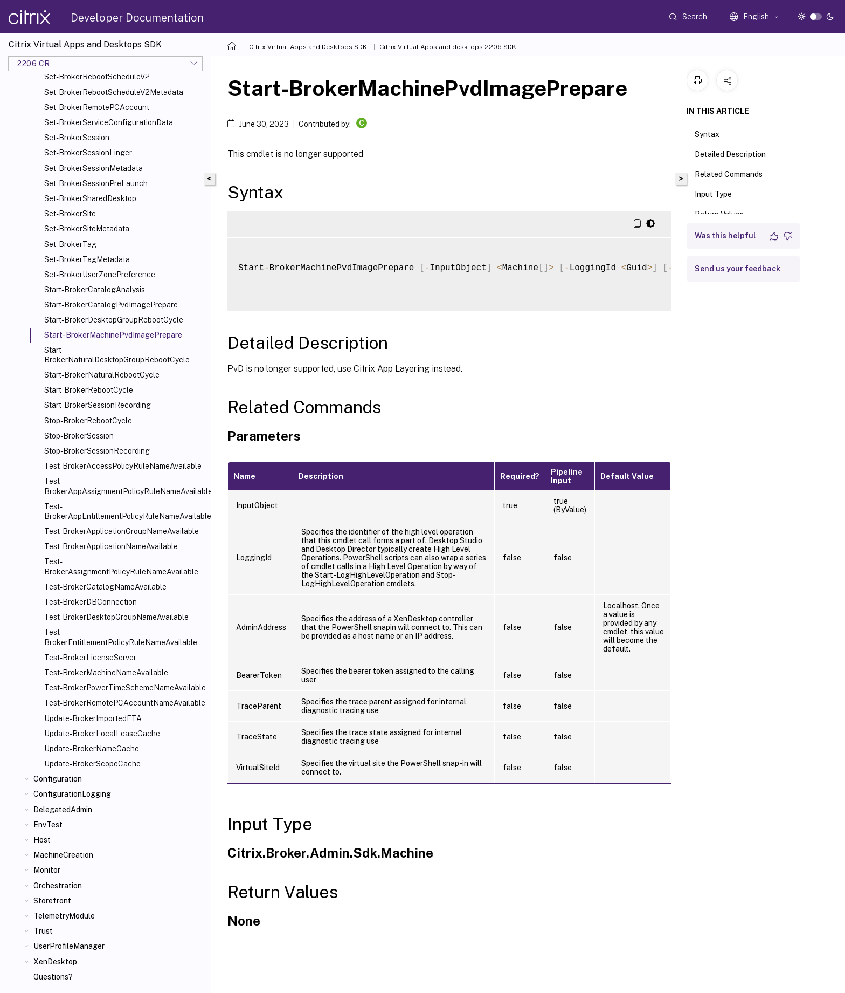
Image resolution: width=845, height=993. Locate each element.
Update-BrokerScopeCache (92, 763)
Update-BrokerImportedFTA (93, 718)
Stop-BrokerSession (79, 436)
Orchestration (57, 885)
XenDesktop (55, 961)
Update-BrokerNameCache (91, 748)
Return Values (725, 213)
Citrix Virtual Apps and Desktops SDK (308, 47)
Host (42, 840)
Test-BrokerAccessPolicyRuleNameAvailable (123, 466)
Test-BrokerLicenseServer (90, 657)
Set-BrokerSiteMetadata (86, 228)
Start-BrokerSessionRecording (97, 405)
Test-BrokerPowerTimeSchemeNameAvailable (125, 687)
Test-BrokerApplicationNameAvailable (111, 546)
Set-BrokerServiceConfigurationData (108, 122)
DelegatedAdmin (62, 809)
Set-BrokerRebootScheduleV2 (97, 76)
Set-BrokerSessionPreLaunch (96, 183)
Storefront (52, 900)
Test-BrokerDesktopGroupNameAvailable (116, 617)
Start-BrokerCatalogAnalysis (94, 289)
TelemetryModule (64, 916)
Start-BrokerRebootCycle (88, 390)
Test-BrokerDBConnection (90, 602)
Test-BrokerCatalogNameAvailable (105, 587)
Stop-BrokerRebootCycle (88, 420)
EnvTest (48, 824)
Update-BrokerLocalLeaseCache (102, 733)
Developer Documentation (137, 17)
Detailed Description (736, 153)
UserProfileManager (69, 946)
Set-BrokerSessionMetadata (93, 168)
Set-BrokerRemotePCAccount (96, 107)
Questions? (53, 977)
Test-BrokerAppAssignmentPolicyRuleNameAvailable (125, 486)
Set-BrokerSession (76, 137)
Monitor (46, 870)
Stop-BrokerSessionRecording (97, 451)
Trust (43, 931)
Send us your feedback (737, 268)
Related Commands (734, 173)
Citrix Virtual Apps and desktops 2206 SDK (447, 47)
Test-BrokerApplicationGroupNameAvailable (121, 531)
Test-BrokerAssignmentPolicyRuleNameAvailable (121, 566)
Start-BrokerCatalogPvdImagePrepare (111, 304)
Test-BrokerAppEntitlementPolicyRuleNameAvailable (125, 511)
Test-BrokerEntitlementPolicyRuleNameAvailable (120, 637)
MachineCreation (63, 855)
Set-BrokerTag (70, 244)
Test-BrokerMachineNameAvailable (106, 672)
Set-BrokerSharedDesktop (90, 198)
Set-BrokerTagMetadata (87, 259)
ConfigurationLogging (72, 794)
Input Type (719, 193)
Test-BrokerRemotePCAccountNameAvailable (124, 702)
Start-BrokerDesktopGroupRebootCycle (113, 320)
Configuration (57, 779)
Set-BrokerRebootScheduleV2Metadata (113, 92)
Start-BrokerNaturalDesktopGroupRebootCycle (117, 355)
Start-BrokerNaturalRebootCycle (102, 375)
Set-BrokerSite (70, 213)
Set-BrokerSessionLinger (88, 152)
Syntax (713, 133)
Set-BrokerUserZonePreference (99, 274)
